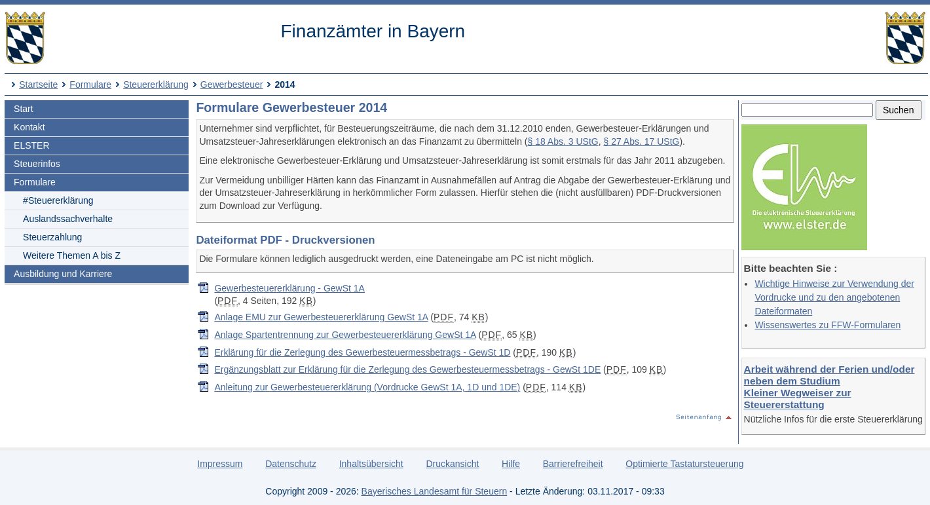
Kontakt (29, 127)
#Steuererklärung (58, 200)
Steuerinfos (37, 164)
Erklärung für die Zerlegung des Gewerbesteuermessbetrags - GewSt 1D (362, 352)
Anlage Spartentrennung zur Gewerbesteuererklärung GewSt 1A (344, 334)
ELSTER (31, 145)
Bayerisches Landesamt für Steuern (435, 491)
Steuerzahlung (52, 237)
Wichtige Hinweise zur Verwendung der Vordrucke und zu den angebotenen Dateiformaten (834, 297)
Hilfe (511, 463)
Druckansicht (452, 463)
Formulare (90, 84)
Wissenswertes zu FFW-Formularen (827, 325)
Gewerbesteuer (231, 84)
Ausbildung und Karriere (63, 274)
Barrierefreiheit (573, 463)
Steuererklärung (156, 84)
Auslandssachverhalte (68, 219)
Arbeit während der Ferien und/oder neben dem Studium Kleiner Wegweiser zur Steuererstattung (829, 387)
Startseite (38, 84)
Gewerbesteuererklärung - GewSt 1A (289, 288)
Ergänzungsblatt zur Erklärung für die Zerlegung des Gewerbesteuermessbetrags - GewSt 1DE (407, 369)
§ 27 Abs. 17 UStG (641, 141)
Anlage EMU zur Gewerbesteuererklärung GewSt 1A (321, 317)
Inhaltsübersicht (371, 463)
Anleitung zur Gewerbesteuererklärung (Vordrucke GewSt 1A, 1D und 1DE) (367, 387)
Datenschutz (290, 463)
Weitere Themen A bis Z (72, 255)
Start (23, 108)
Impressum (219, 463)
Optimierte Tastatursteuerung (684, 463)
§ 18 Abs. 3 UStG (563, 141)
